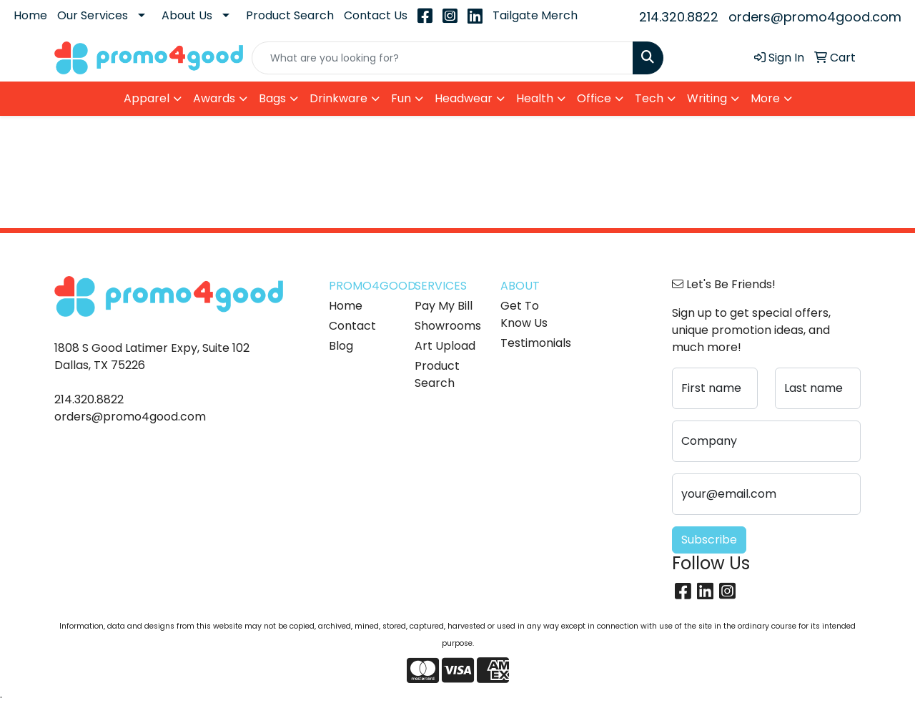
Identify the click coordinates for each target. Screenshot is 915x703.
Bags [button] (272, 98)
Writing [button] (707, 98)
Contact (352, 326)
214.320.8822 (678, 17)
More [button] (765, 98)
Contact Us (375, 15)
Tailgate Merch (535, 15)
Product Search (290, 15)
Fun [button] (401, 98)
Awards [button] (214, 98)
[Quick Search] (442, 57)
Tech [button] (649, 98)
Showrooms (448, 326)
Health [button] (534, 98)
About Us (187, 15)
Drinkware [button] (338, 98)
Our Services (92, 15)
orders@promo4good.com (814, 17)
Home (30, 15)
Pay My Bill (444, 306)
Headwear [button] (464, 98)
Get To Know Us (524, 314)
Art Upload (445, 346)
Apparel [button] (146, 98)
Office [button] (594, 98)
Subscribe (709, 539)
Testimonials (534, 343)
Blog (341, 346)
